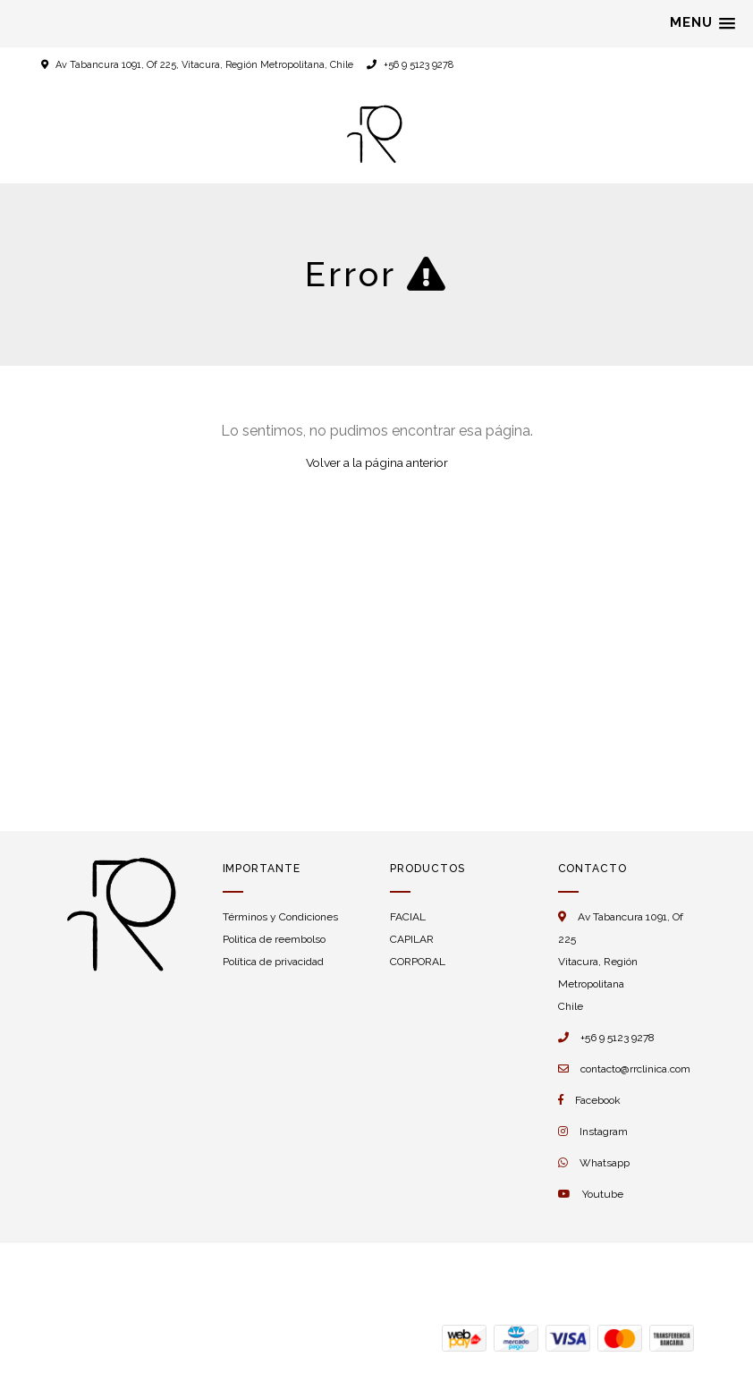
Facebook (598, 1100)
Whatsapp (605, 1163)
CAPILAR (412, 939)
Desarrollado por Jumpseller (221, 1277)
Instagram (604, 1131)
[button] (702, 23)
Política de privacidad (273, 961)
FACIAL (408, 917)
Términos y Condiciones (280, 917)
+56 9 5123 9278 (410, 65)
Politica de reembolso (274, 939)
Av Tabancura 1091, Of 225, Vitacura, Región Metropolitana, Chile (204, 65)
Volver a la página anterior (377, 462)
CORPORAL (417, 961)
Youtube (602, 1194)
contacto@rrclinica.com (635, 1069)
